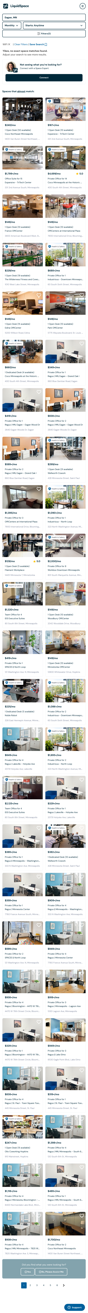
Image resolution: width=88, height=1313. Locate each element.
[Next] (64, 1285)
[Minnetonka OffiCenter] (65, 642)
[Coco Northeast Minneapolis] (22, 109)
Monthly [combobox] (10, 25)
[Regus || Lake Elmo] (65, 1030)
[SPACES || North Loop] (22, 642)
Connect (43, 77)
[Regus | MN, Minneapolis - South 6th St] (65, 1127)
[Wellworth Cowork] (65, 448)
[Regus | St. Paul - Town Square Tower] (22, 1078)
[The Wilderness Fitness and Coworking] (22, 254)
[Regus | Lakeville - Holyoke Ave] (22, 739)
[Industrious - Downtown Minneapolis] (65, 254)
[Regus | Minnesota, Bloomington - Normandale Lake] (22, 1175)
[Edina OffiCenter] (22, 303)
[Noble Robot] (22, 690)
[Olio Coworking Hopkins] (22, 1127)
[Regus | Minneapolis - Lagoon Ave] (65, 981)
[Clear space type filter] (9, 44)
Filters (44, 33)
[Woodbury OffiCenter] (65, 593)
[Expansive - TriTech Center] (65, 109)
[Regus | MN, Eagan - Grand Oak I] (65, 351)
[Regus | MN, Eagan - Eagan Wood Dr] (22, 400)
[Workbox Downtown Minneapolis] (65, 545)
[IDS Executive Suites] (22, 593)
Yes (27, 1271)
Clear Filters (21, 44)
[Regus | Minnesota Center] (22, 884)
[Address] (44, 17)
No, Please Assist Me (51, 1271)
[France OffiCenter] (22, 206)
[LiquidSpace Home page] (16, 6)
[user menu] (83, 6)
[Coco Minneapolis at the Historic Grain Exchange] (65, 157)
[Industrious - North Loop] (65, 496)
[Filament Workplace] (22, 545)
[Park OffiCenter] (65, 303)
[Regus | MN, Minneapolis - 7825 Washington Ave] (22, 1223)
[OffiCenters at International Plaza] (65, 206)
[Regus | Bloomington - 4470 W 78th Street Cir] (22, 981)
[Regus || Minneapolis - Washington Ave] (22, 836)
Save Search (37, 44)
